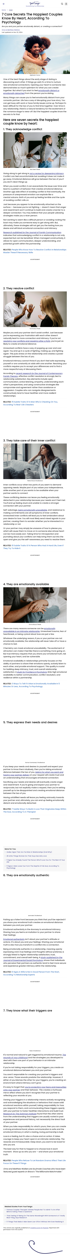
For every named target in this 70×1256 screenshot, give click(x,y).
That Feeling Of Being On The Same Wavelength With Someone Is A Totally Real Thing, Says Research (36, 1217)
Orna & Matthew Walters (11, 30)
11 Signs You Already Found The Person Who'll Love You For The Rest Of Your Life (36, 861)
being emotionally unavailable (32, 510)
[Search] (61, 4)
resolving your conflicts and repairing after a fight (26, 341)
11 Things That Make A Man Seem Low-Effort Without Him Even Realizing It (35, 1222)
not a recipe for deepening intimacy (47, 173)
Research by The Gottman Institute (20, 1113)
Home (4, 10)
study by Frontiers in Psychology (32, 672)
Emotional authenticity (14, 939)
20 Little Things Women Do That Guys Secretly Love (27, 856)
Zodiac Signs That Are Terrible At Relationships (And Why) (29, 852)
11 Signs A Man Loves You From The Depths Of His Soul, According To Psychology (33, 867)
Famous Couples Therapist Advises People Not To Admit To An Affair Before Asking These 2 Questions (33, 1211)
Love (10, 10)
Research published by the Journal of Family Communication (32, 232)
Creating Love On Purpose (39, 1228)
